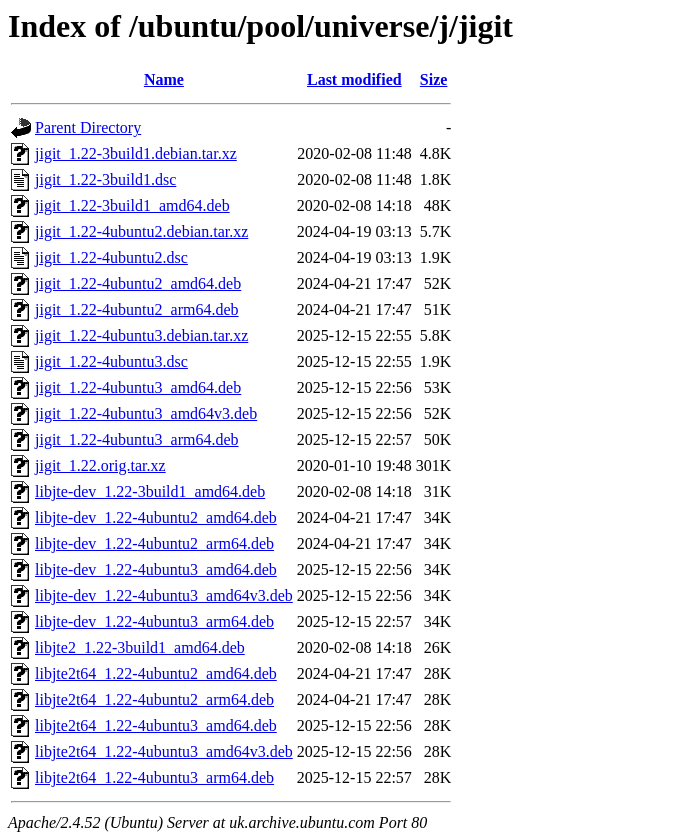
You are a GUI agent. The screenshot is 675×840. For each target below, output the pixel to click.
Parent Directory (88, 127)
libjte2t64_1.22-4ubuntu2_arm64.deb (154, 699)
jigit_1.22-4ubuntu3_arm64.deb (137, 439)
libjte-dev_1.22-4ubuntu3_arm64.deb (154, 621)
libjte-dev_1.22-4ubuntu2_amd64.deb (156, 517)
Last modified (354, 79)
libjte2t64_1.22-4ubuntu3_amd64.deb (156, 725)
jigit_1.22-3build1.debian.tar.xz (136, 153)
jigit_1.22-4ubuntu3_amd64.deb (138, 387)
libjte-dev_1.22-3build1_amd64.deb (150, 491)
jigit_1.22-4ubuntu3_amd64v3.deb (146, 413)
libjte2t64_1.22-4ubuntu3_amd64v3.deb (164, 751)
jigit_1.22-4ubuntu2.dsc (111, 257)
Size (434, 79)
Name (164, 79)
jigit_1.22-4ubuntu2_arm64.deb (137, 309)
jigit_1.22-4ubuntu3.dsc (111, 361)
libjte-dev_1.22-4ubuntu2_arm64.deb (154, 543)
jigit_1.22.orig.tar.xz (100, 465)
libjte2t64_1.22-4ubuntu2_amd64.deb (156, 673)
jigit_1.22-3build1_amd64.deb (132, 205)
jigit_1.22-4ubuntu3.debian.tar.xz (141, 335)
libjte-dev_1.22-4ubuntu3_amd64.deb (156, 569)
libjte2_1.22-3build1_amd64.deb (140, 647)
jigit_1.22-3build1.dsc (105, 179)
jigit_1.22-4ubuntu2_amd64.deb (138, 283)
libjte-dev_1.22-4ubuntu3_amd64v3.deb (164, 595)
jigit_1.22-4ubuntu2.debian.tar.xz (141, 231)
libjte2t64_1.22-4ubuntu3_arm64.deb (154, 777)
